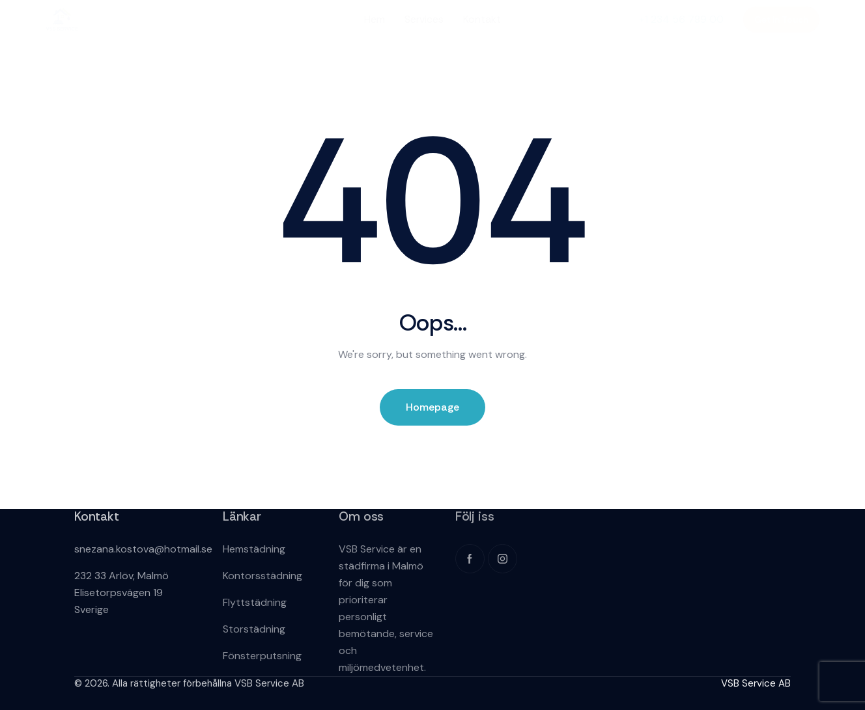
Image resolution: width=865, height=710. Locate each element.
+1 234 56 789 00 (681, 19)
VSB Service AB (756, 683)
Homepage (432, 407)
